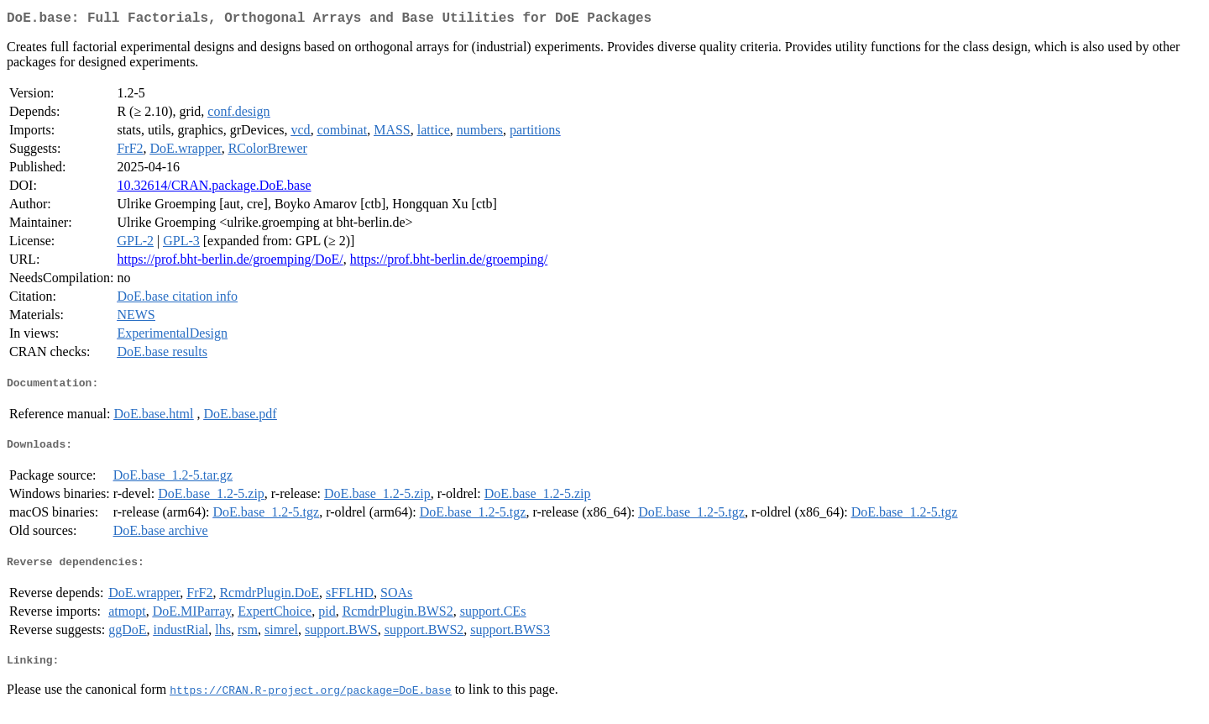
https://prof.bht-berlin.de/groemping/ (449, 262)
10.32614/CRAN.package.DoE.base (214, 188)
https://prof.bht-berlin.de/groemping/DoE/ (230, 262)
